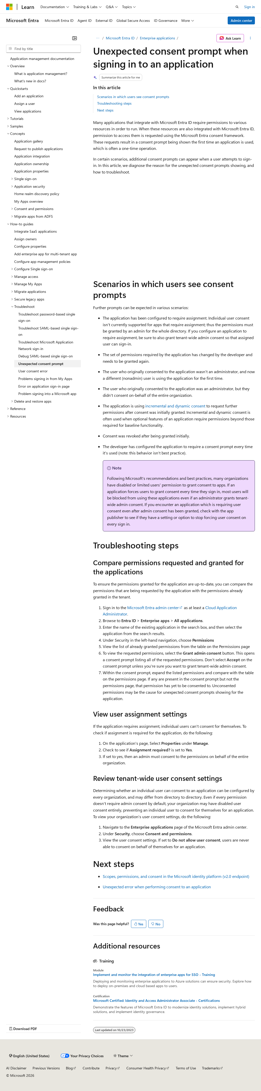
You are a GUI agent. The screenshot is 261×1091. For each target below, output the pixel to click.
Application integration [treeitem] (32, 156)
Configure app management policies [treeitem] (42, 261)
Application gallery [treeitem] (28, 141)
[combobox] (43, 49)
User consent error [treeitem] (33, 371)
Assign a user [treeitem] (24, 103)
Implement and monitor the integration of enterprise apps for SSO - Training (154, 974)
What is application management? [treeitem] (40, 73)
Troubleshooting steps (114, 103)
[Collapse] (74, 38)
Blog (69, 1068)
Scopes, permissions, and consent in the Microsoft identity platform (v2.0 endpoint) (176, 876)
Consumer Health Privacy (146, 1068)
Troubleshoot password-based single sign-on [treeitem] (46, 317)
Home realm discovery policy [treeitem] (36, 193)
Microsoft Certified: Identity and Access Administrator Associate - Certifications (156, 1000)
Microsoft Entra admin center (153, 607)
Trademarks (211, 1068)
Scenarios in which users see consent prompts (133, 96)
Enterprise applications (157, 38)
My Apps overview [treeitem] (28, 201)
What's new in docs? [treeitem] (30, 80)
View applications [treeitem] (27, 111)
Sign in (249, 6)
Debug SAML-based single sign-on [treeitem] (45, 356)
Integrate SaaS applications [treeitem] (35, 231)
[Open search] (237, 6)
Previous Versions (46, 1068)
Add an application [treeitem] (29, 95)
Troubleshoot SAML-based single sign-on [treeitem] (48, 331)
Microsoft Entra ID (120, 38)
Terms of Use (186, 1068)
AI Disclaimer (16, 1068)
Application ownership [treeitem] (31, 163)
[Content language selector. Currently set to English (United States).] (29, 1056)
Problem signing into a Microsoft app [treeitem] (47, 393)
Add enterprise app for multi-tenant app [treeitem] (45, 253)
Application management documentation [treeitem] (42, 58)
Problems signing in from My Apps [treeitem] (45, 378)
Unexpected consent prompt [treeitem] (40, 363)
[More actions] (250, 38)
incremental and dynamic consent (175, 405)
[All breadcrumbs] (97, 38)
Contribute (91, 1068)
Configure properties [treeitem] (30, 246)
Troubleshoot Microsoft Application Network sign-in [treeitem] (45, 345)
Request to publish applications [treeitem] (38, 148)
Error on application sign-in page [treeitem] (43, 386)
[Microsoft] (9, 7)
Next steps (105, 110)
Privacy (111, 1068)
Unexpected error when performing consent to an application (157, 886)
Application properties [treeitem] (31, 171)
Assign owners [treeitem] (25, 238)
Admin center (241, 20)
